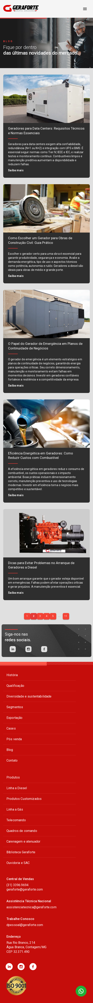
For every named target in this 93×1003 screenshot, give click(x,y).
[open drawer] (85, 9)
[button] (9, 967)
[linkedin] (13, 649)
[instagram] (28, 649)
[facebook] (44, 649)
